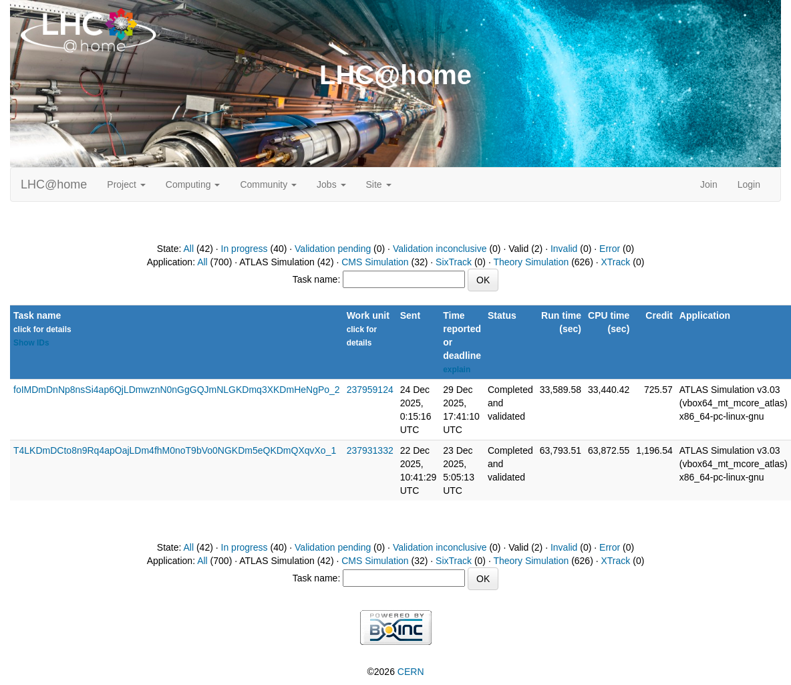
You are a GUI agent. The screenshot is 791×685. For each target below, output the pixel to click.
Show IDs (31, 343)
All (189, 248)
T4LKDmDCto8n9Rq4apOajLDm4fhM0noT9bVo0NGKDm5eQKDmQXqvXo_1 (174, 450)
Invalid (563, 248)
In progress (244, 248)
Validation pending (333, 248)
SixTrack (454, 262)
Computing (193, 184)
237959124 (370, 389)
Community (268, 184)
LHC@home (54, 184)
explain (456, 369)
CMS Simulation (374, 262)
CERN (411, 671)
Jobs (331, 184)
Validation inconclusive (440, 248)
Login (749, 184)
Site (378, 184)
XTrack (616, 262)
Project (126, 184)
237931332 (370, 450)
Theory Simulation (531, 262)
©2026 (395, 671)
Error (609, 248)
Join (709, 184)
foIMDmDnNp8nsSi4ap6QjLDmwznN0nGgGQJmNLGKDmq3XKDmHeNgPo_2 (176, 389)
